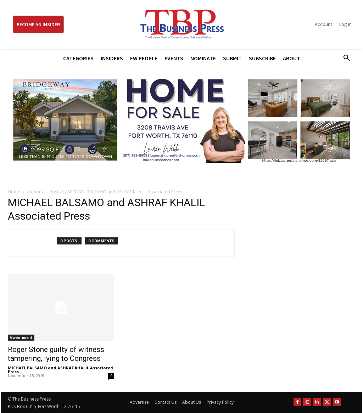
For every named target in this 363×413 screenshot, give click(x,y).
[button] (344, 58)
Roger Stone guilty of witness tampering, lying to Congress (56, 354)
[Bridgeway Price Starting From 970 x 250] (181, 118)
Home (14, 192)
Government (21, 337)
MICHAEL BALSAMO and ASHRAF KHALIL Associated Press (60, 369)
